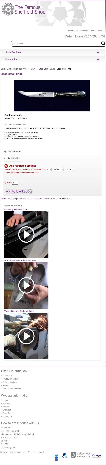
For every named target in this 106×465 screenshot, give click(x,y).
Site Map (6, 403)
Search (6, 406)
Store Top (7, 413)
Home (5, 400)
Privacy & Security (10, 379)
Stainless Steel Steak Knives (43, 69)
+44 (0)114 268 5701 (10, 431)
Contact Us (7, 375)
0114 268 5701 (95, 36)
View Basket (72, 30)
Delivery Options (10, 382)
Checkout (84, 30)
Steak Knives (23, 69)
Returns (6, 385)
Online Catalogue (8, 69)
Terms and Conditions (12, 389)
